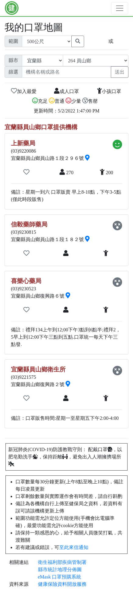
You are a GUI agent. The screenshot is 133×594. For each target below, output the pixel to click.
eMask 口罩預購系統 (59, 576)
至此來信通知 (73, 547)
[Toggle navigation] (119, 8)
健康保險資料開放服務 (62, 584)
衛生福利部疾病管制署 (62, 562)
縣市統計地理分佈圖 (60, 569)
